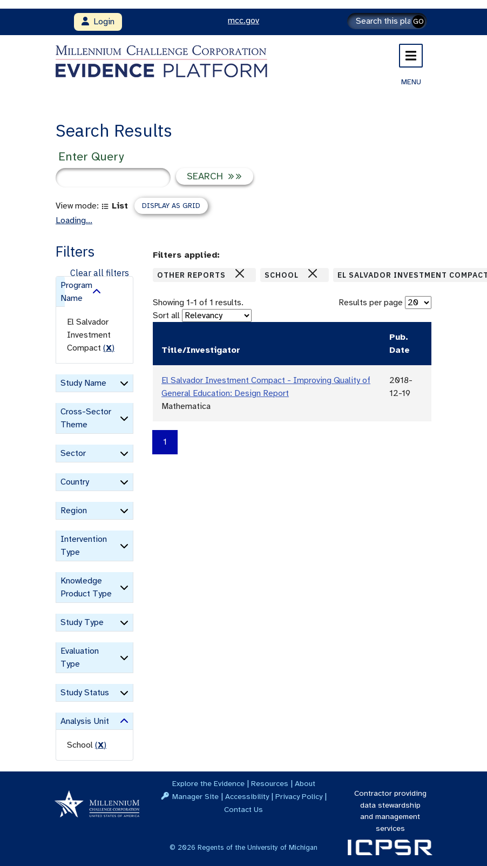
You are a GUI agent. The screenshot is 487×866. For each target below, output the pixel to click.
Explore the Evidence (208, 783)
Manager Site (195, 796)
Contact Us (243, 809)
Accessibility (247, 796)
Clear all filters (99, 272)
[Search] (387, 21)
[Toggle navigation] (411, 56)
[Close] (240, 273)
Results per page (371, 302)
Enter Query (91, 156)
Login (98, 21)
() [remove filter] (108, 348)
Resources (269, 783)
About (305, 783)
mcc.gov (243, 20)
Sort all (166, 315)
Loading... (74, 220)
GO (418, 21)
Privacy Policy (298, 796)
